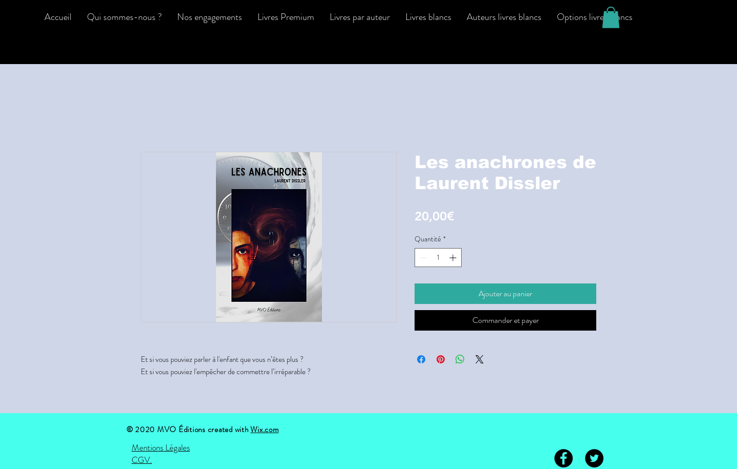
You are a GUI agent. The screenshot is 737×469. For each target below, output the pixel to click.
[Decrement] (422, 258)
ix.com (268, 429)
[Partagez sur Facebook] (421, 359)
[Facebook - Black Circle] (563, 458)
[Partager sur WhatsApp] (460, 359)
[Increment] (453, 258)
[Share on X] (479, 359)
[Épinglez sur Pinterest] (441, 359)
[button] (611, 17)
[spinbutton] (438, 258)
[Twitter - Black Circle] (594, 458)
